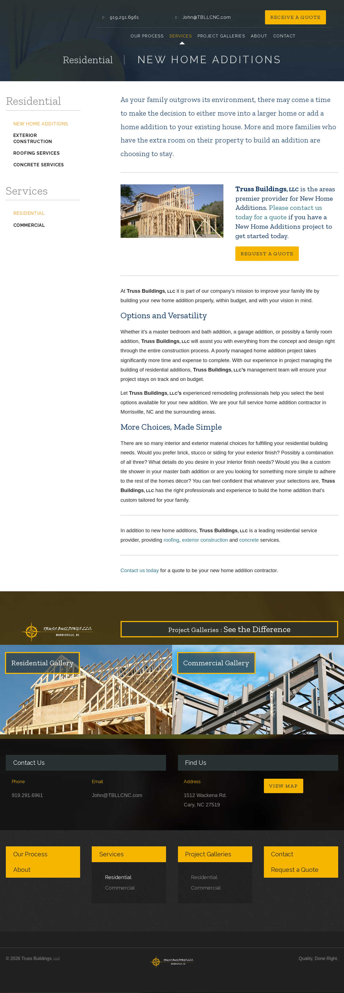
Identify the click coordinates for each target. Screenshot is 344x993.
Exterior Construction (32, 138)
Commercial (29, 225)
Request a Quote (267, 254)
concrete (249, 540)
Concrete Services (38, 164)
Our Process (147, 36)
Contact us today (140, 570)
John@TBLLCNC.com (207, 17)
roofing (171, 540)
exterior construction (205, 540)
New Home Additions (40, 123)
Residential (29, 213)
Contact (284, 36)
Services (180, 36)
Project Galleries (221, 36)
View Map (283, 786)
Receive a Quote (295, 17)
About (259, 36)
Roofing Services (36, 153)
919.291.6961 (124, 17)
